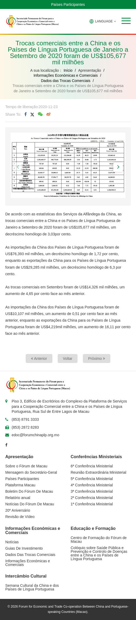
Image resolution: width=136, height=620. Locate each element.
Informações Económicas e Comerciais (66, 75)
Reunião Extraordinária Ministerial (98, 472)
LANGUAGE (102, 21)
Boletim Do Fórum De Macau (29, 491)
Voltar (67, 358)
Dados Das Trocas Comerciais (30, 555)
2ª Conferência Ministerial (92, 498)
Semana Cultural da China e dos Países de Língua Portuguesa (32, 587)
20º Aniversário (17, 510)
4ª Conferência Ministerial (92, 485)
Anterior (39, 358)
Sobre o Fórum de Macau (26, 466)
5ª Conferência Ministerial (92, 479)
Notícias (12, 542)
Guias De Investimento (24, 548)
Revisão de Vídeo (20, 517)
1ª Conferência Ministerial (92, 504)
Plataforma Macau (20, 485)
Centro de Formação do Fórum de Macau (99, 540)
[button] (126, 21)
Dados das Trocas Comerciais (65, 81)
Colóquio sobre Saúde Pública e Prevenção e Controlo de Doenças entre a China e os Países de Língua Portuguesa (99, 553)
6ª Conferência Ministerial (92, 466)
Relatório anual (17, 498)
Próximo (96, 358)
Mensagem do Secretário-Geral (31, 472)
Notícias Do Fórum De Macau (29, 504)
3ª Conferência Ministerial (92, 491)
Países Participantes (68, 4)
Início (68, 70)
